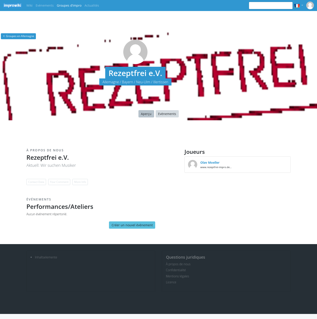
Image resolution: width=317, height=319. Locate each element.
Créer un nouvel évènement (132, 225)
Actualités (92, 5)
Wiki (29, 5)
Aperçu (146, 114)
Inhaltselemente (46, 257)
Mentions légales (177, 276)
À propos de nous (178, 264)
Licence (171, 282)
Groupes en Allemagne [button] (18, 36)
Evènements (45, 5)
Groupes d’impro (69, 5)
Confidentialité (176, 270)
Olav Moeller (209, 162)
